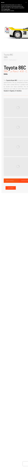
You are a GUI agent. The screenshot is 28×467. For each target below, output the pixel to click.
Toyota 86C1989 (8, 55)
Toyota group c (13, 60)
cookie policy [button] (7, 9)
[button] (26, 2)
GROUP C (6, 60)
